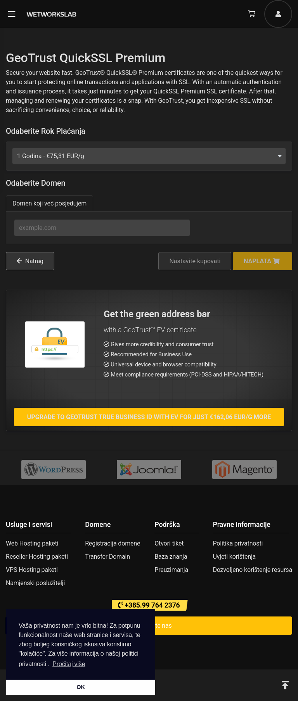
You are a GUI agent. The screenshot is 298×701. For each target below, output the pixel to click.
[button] (285, 685)
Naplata (262, 261)
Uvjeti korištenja (234, 556)
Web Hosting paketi (32, 543)
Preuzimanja (171, 569)
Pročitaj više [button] (68, 664)
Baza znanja (170, 556)
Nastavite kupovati (194, 261)
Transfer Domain (107, 556)
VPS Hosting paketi (32, 569)
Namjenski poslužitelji (35, 583)
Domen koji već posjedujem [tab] (49, 203)
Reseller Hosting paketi (37, 556)
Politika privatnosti (238, 543)
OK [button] (80, 687)
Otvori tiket (169, 543)
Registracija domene (112, 543)
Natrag (30, 261)
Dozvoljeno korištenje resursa (252, 569)
